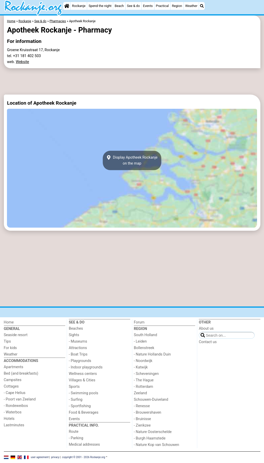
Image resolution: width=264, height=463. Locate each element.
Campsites (13, 380)
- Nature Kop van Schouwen (156, 445)
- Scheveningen (146, 374)
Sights (74, 335)
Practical (162, 6)
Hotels (9, 418)
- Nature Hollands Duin (152, 354)
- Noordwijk (143, 361)
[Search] (202, 6)
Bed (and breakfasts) (21, 373)
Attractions (78, 348)
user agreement (40, 457)
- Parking (76, 438)
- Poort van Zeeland (20, 399)
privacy (55, 457)
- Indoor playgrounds (86, 367)
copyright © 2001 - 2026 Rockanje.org (83, 457)
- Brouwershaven (147, 412)
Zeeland (140, 393)
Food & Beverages (83, 412)
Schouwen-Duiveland (151, 399)
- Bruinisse (142, 419)
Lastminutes (14, 425)
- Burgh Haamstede (150, 438)
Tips (7, 341)
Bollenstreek (144, 348)
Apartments (13, 367)
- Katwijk (141, 367)
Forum (139, 322)
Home (9, 322)
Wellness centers (83, 374)
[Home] (66, 6)
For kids (10, 348)
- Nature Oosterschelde (153, 432)
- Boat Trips (78, 354)
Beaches (76, 328)
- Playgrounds (80, 361)
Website (22, 62)
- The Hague (144, 380)
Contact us (208, 342)
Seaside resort (16, 335)
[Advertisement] (132, 81)
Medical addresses (84, 444)
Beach (119, 6)
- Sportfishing (80, 406)
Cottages (11, 386)
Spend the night (100, 6)
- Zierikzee (142, 425)
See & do (133, 6)
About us (206, 328)
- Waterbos (13, 412)
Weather (191, 6)
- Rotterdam (143, 386)
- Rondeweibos (16, 406)
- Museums (78, 341)
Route (73, 431)
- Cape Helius (15, 393)
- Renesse (142, 406)
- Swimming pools (83, 393)
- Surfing (75, 399)
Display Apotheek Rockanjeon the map (132, 160)
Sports (74, 386)
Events (148, 6)
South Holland (145, 335)
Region (177, 6)
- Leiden (140, 341)
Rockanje (78, 6)
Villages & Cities (82, 380)
